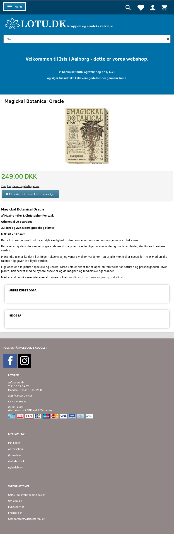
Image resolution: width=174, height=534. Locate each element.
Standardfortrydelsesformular (26, 518)
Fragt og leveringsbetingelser (20, 186)
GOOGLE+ (41, 347)
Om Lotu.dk (15, 500)
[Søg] (168, 39)
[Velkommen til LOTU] (59, 22)
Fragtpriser (15, 512)
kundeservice (16, 506)
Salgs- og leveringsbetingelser (26, 494)
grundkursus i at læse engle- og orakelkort (95, 277)
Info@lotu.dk (16, 382)
